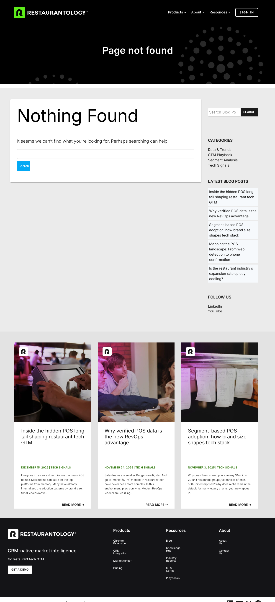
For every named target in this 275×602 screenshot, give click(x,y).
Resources (218, 12)
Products (175, 12)
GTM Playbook (220, 155)
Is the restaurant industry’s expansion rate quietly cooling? (231, 273)
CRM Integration (123, 548)
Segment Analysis (223, 160)
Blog (169, 540)
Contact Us (226, 548)
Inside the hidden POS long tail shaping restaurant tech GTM (231, 197)
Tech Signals (218, 165)
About (196, 12)
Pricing (117, 562)
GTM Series (173, 562)
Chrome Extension (125, 540)
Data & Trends (219, 149)
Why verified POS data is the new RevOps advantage (133, 436)
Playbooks (173, 569)
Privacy (75, 595)
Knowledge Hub (176, 548)
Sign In (246, 12)
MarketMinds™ (122, 555)
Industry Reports (176, 555)
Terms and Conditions (104, 595)
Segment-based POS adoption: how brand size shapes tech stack (229, 230)
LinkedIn (215, 306)
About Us (225, 540)
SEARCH (249, 112)
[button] (73, 505)
